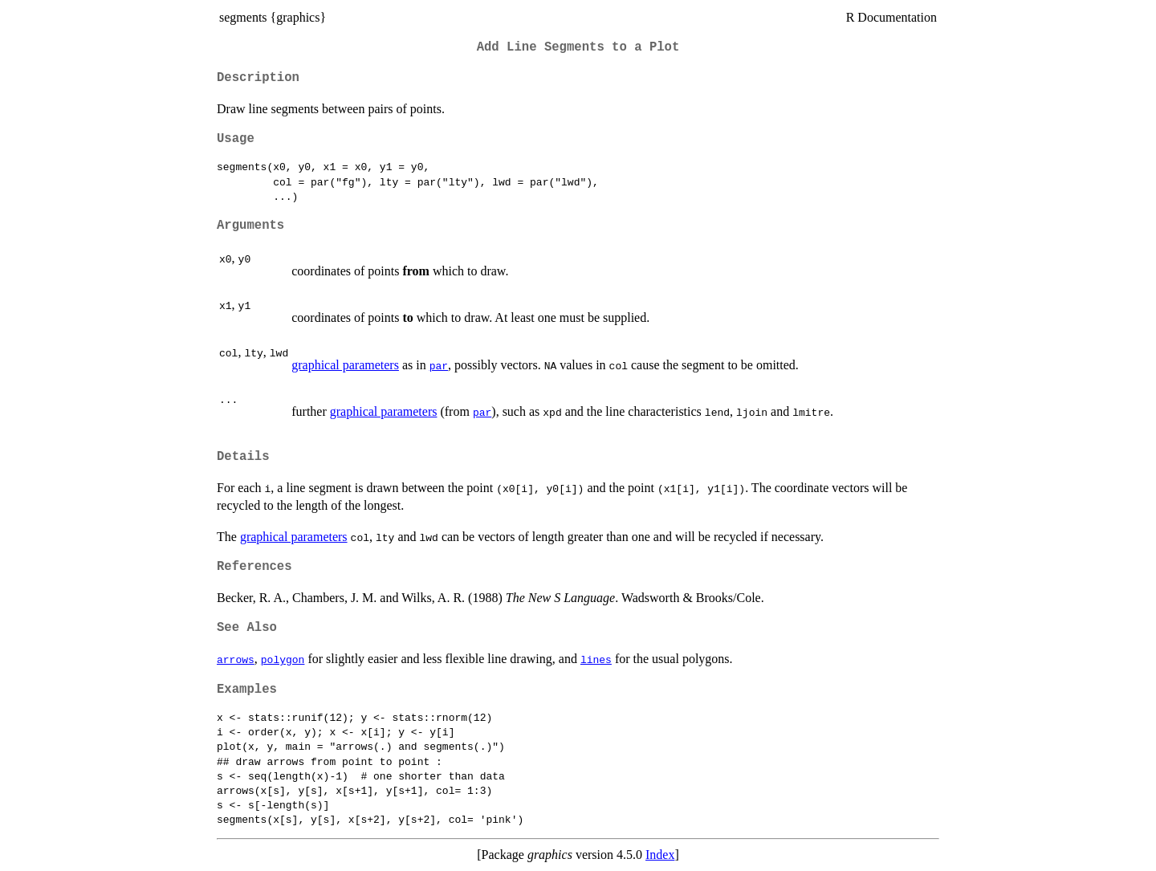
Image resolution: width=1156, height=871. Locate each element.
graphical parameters (345, 365)
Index (659, 854)
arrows (235, 659)
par (438, 365)
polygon (283, 659)
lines (596, 659)
